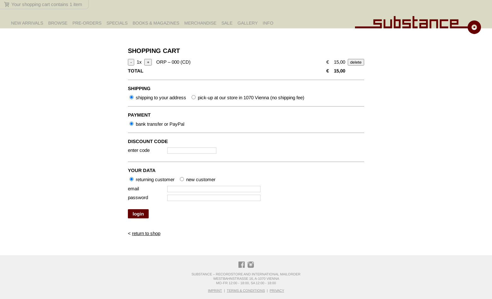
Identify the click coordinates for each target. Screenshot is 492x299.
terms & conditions (246, 290)
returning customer (151, 179)
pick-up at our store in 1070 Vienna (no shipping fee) (248, 97)
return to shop (146, 233)
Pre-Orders (86, 23)
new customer (197, 179)
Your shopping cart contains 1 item (43, 4)
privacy (277, 290)
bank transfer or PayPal (156, 124)
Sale (226, 23)
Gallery (247, 23)
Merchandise (200, 23)
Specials (117, 23)
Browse (57, 23)
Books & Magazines (156, 23)
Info (268, 23)
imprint (215, 290)
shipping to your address (157, 97)
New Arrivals (27, 23)
